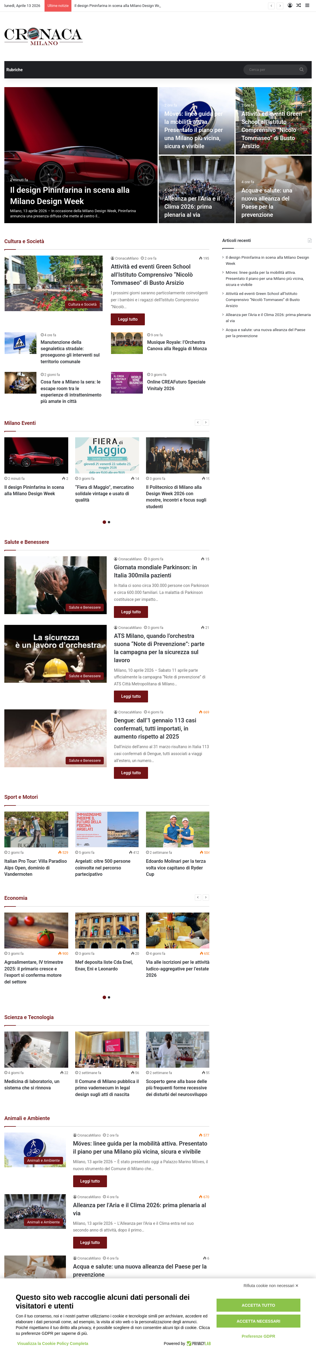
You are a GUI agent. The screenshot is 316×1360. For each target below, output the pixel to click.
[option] (158, 155)
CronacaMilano (126, 258)
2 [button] (109, 522)
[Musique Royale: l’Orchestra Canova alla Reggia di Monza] (127, 343)
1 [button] (104, 522)
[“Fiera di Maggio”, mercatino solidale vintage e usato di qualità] (107, 455)
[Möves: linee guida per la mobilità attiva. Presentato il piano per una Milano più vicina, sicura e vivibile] (35, 1150)
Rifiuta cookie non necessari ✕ (271, 1285)
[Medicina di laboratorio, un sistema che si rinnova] (36, 1050)
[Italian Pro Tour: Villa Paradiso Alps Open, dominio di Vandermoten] (36, 830)
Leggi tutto (128, 319)
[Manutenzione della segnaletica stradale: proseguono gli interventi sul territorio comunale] (20, 343)
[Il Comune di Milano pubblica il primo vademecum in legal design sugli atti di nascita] (107, 1050)
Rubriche (14, 69)
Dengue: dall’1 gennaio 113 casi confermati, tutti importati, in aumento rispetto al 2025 (155, 728)
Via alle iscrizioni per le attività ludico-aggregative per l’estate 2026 (177, 968)
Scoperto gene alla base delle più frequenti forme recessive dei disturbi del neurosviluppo (176, 1088)
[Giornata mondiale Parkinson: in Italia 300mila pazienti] (55, 585)
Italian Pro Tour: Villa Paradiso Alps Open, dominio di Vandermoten (35, 867)
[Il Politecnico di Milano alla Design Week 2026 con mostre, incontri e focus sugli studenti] (178, 455)
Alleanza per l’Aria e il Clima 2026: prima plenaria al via (192, 206)
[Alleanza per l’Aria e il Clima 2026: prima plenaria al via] (197, 189)
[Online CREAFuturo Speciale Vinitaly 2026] (127, 383)
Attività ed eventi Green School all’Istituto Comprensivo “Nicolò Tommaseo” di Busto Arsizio (271, 130)
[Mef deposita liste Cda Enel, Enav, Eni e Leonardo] (107, 931)
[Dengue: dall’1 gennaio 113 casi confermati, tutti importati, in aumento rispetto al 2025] (55, 738)
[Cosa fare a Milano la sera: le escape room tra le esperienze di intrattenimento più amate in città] (20, 383)
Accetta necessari (258, 1321)
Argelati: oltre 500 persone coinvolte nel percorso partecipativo (102, 867)
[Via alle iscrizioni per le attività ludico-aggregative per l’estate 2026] (178, 931)
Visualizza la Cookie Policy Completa (52, 1343)
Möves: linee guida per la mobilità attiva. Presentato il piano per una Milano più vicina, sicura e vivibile (194, 130)
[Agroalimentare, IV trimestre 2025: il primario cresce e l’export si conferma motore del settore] (36, 931)
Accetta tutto (258, 1305)
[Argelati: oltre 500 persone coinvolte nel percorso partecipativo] (107, 830)
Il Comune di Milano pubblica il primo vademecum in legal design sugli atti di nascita (107, 1088)
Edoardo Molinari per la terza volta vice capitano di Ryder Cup (176, 867)
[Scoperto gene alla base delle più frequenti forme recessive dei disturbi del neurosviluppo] (178, 1050)
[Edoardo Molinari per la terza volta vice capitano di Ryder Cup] (178, 830)
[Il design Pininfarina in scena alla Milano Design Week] (81, 155)
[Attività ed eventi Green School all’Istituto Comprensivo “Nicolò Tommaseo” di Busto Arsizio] (54, 283)
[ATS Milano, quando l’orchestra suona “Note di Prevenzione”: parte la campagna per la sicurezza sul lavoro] (55, 654)
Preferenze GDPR (258, 1336)
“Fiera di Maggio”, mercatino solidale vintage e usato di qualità (104, 493)
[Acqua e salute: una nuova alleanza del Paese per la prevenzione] (35, 1273)
